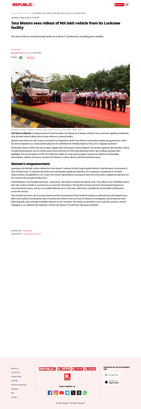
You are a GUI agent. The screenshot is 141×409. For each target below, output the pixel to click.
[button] (30, 57)
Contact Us (15, 372)
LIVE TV (119, 4)
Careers (14, 397)
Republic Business (19, 52)
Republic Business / (24, 13)
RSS (12, 393)
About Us (14, 368)
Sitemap (14, 380)
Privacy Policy (16, 376)
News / (14, 13)
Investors (14, 389)
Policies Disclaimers (19, 385)
